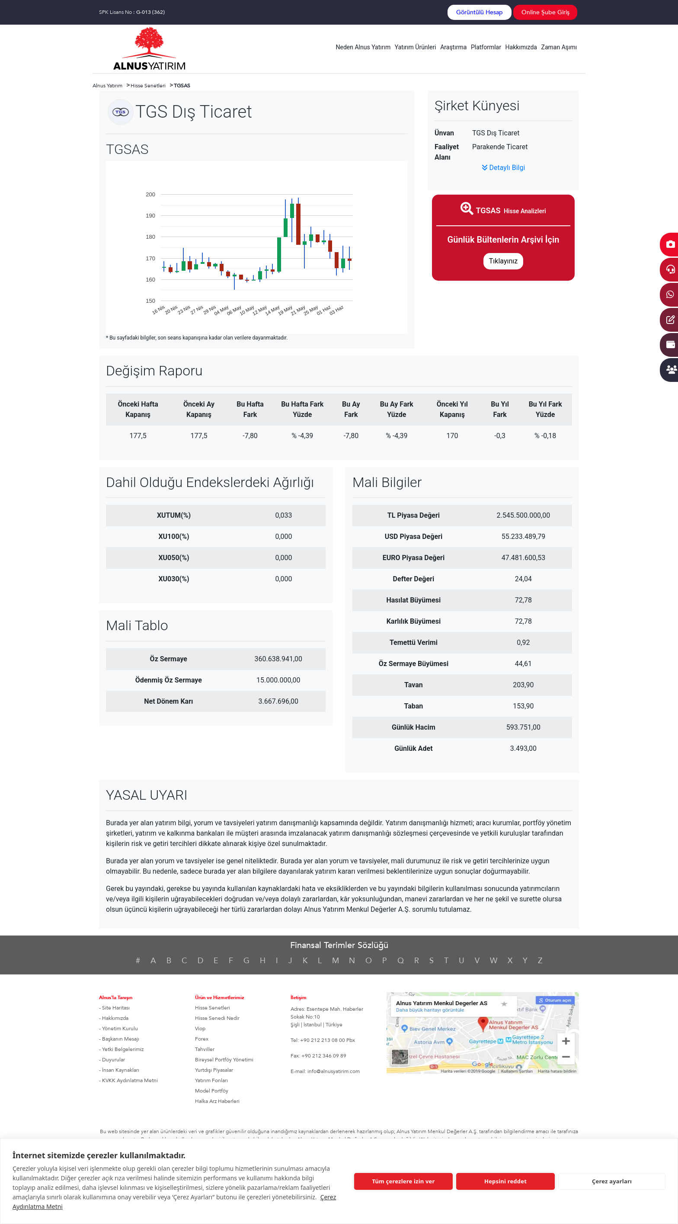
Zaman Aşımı (559, 47)
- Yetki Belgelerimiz (121, 1049)
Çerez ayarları (612, 1181)
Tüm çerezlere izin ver (403, 1181)
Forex (201, 1038)
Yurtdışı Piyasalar (214, 1070)
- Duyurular (112, 1059)
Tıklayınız (503, 261)
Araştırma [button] (453, 47)
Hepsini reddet (505, 1181)
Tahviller (204, 1049)
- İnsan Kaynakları (119, 1070)
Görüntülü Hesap (479, 12)
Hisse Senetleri (212, 1007)
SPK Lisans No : (132, 12)
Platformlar (486, 47)
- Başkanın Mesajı (119, 1038)
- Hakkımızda (113, 1018)
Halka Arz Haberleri (217, 1101)
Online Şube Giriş (545, 12)
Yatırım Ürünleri (415, 47)
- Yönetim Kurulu (118, 1028)
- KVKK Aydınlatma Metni (128, 1080)
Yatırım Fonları (211, 1080)
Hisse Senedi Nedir (217, 1018)
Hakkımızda (521, 47)
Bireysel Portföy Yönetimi (224, 1059)
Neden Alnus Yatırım (363, 47)
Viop (200, 1028)
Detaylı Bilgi (503, 167)
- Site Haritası (114, 1007)
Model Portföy (211, 1090)
